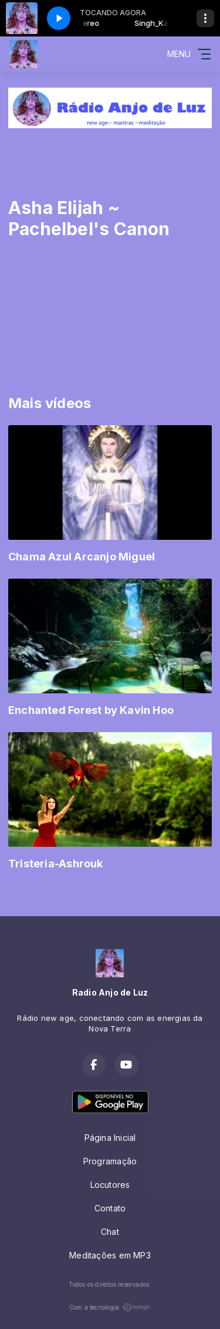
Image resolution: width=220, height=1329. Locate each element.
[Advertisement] (110, 151)
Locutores (110, 1185)
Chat (110, 1232)
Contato (110, 1208)
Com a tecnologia (110, 1307)
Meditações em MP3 (110, 1255)
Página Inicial (110, 1138)
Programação (110, 1161)
